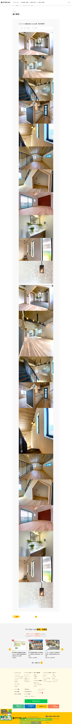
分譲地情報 (35, 676)
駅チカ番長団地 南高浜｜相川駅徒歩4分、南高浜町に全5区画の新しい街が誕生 (36, 654)
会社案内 (42, 2)
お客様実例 (46, 678)
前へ (16, 616)
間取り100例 (32, 2)
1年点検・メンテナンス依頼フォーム (30, 696)
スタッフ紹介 (54, 676)
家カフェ (44, 676)
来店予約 (36, 722)
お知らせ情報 (17, 691)
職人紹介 (53, 678)
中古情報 (35, 678)
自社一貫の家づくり (27, 681)
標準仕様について (27, 678)
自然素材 (16, 681)
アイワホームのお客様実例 (38, 684)
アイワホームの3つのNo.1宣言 (19, 676)
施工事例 (16, 686)
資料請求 (47, 722)
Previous (10, 649)
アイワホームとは (16, 2)
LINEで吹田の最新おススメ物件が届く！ (37, 719)
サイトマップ (40, 690)
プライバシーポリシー (42, 689)
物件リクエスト (26, 722)
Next (62, 649)
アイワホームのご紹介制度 (47, 681)
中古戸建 (13, 650)
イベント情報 (38, 2)
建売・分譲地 (24, 2)
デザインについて (27, 676)
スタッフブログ (54, 681)
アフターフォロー (17, 683)
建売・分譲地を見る (36, 662)
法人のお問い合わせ (28, 691)
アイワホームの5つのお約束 (19, 678)
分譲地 (30, 650)
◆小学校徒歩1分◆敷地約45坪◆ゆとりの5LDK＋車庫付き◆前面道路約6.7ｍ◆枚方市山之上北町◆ (19, 654)
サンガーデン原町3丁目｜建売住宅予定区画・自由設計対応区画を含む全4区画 (52, 654)
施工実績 (35, 686)
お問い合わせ (27, 689)
